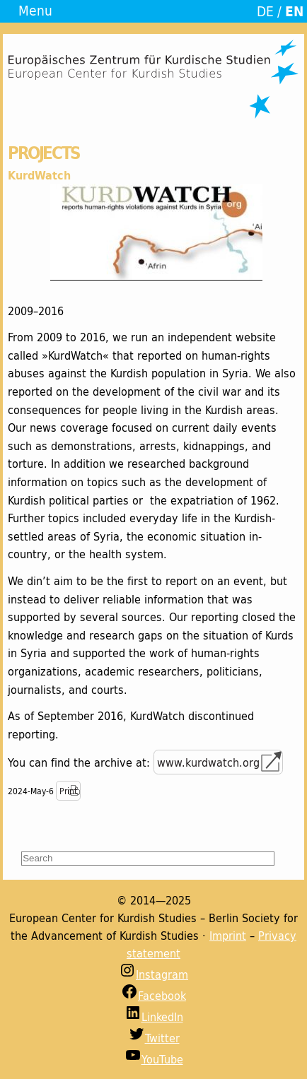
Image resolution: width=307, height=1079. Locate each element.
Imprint (227, 935)
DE (265, 11)
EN (294, 11)
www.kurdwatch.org (208, 762)
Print (68, 790)
